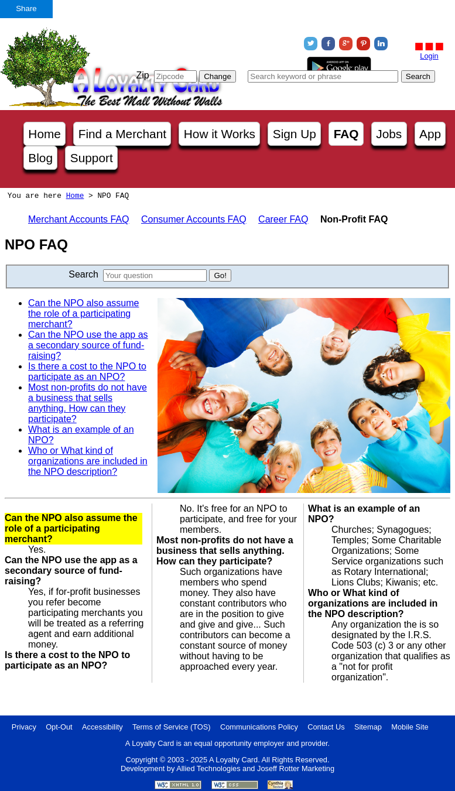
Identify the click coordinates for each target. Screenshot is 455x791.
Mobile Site (409, 726)
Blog (40, 158)
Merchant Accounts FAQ (78, 219)
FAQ (346, 134)
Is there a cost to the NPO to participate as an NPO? (87, 371)
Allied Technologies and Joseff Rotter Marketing (255, 768)
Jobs (389, 134)
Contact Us (325, 726)
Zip (142, 75)
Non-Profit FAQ (354, 219)
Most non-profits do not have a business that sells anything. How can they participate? (87, 403)
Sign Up (294, 134)
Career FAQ (283, 219)
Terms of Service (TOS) (171, 726)
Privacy (24, 726)
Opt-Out (59, 726)
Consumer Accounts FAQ (194, 219)
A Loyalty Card (233, 759)
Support (91, 158)
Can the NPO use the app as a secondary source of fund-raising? (88, 345)
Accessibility (102, 726)
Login (429, 56)
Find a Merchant (122, 134)
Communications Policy (259, 726)
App (430, 134)
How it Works (219, 134)
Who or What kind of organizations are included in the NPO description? (88, 461)
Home (44, 134)
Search (83, 274)
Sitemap (368, 726)
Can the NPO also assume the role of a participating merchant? (83, 313)
